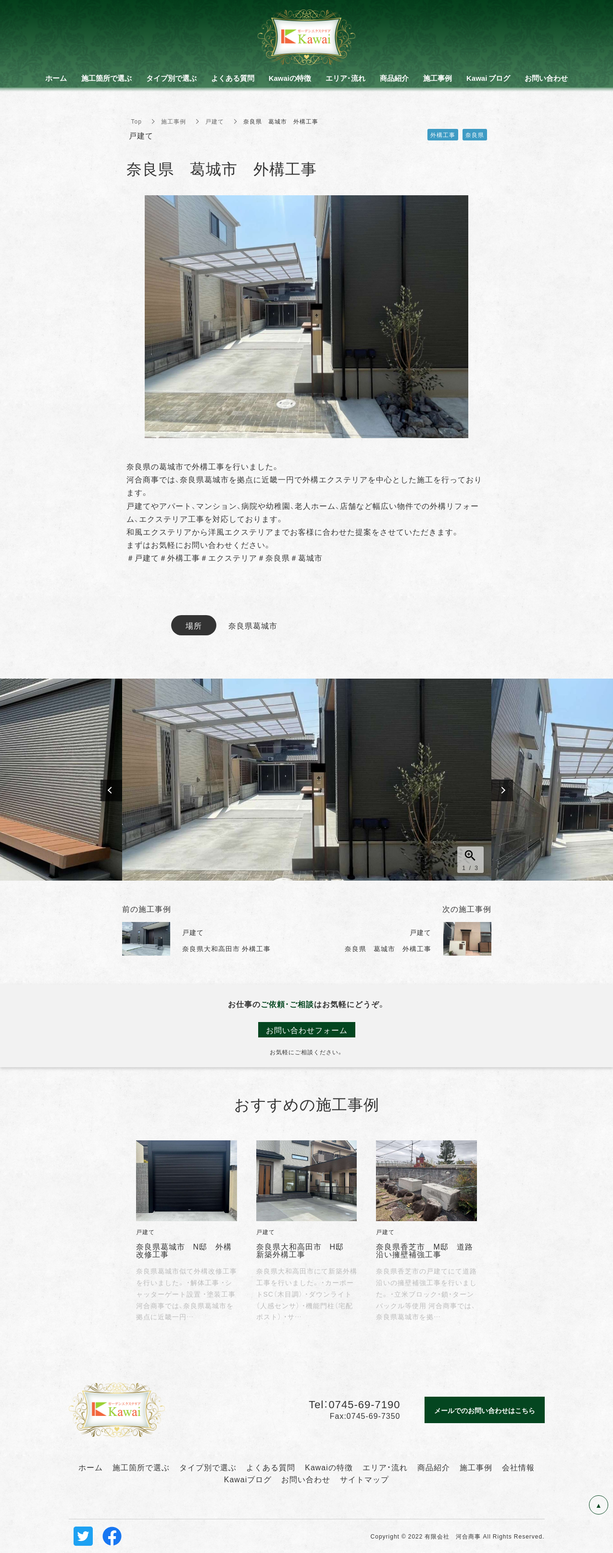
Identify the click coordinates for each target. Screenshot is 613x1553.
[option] (306, 780)
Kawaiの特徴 (329, 1467)
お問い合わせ (305, 1479)
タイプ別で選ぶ (208, 1467)
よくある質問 (270, 1467)
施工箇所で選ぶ (141, 1467)
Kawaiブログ (248, 1479)
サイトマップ (364, 1479)
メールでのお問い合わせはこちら (484, 1410)
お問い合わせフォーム (307, 1029)
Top (136, 121)
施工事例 (173, 121)
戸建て (214, 121)
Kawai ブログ (488, 78)
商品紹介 (433, 1467)
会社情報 (518, 1467)
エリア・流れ (385, 1467)
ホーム (90, 1467)
